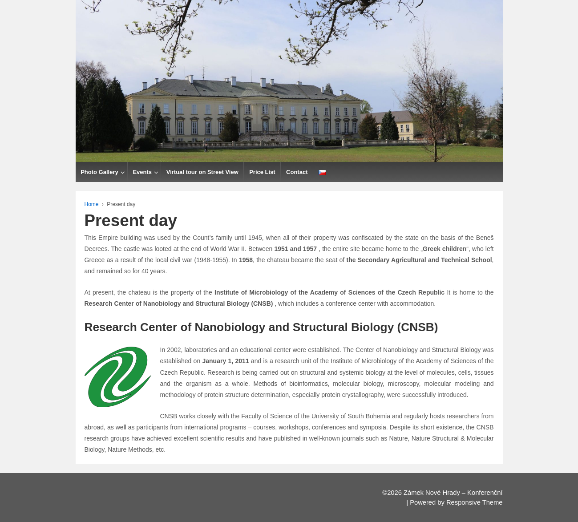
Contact (296, 172)
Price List (262, 172)
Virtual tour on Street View (202, 172)
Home (92, 204)
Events (142, 172)
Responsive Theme (474, 502)
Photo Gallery (99, 172)
